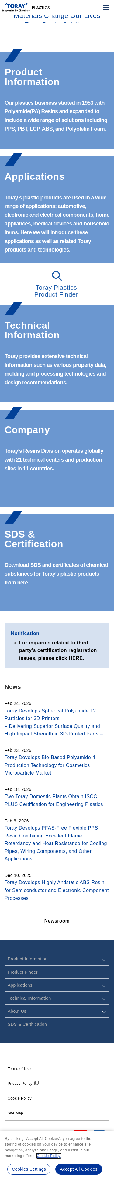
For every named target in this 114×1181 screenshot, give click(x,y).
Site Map (15, 1113)
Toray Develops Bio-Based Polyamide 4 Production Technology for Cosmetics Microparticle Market (50, 765)
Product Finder (23, 972)
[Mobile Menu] (106, 7)
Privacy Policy (20, 1083)
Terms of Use (19, 1069)
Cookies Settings (29, 1169)
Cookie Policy (20, 1098)
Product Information (27, 959)
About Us (17, 1011)
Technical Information (29, 998)
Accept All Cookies (79, 1169)
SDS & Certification (27, 1024)
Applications (20, 985)
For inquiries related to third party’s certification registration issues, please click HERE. (58, 650)
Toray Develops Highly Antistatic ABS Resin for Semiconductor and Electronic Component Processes (57, 890)
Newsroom (57, 921)
